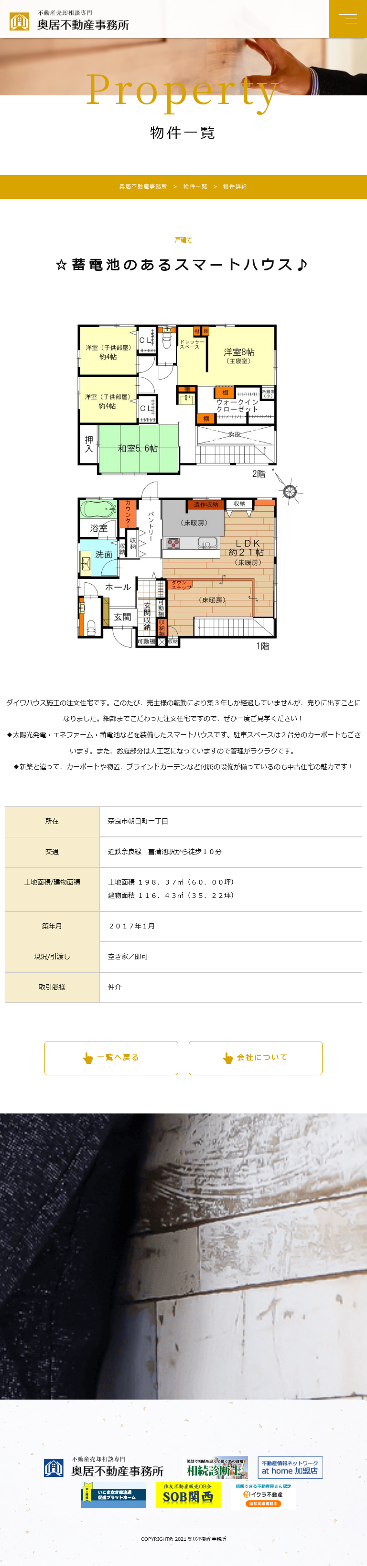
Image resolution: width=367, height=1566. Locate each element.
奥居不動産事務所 (143, 187)
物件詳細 (227, 187)
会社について (263, 1057)
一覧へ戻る (118, 1057)
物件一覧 (187, 187)
